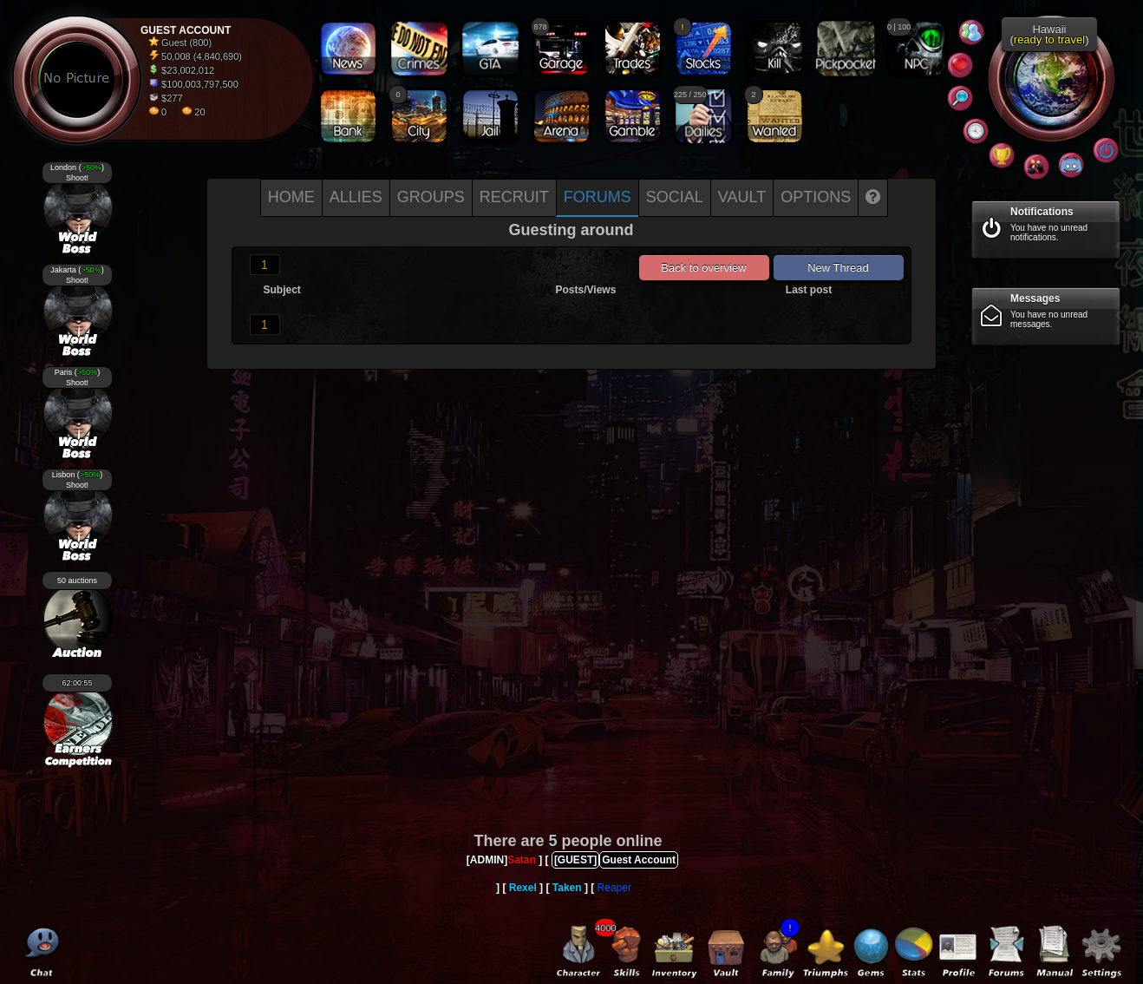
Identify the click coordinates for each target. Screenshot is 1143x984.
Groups (431, 197)
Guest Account (639, 860)
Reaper (614, 888)
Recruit (514, 197)
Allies (356, 197)
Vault (742, 197)
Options (816, 197)
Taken (567, 888)
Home (291, 197)
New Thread (838, 267)
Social (674, 197)
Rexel (523, 888)
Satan (521, 860)
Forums (597, 197)
